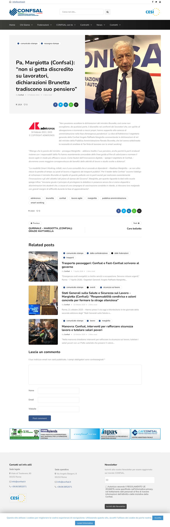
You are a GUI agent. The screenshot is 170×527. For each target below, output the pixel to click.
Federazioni (43, 24)
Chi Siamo (25, 24)
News (99, 24)
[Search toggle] (108, 12)
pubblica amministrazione (114, 198)
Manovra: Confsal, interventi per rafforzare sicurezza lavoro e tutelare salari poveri (97, 337)
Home (12, 24)
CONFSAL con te (64, 24)
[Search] (81, 12)
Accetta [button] (157, 518)
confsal (62, 198)
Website (32, 409)
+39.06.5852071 (19, 486)
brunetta (50, 198)
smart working (37, 202)
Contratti (84, 24)
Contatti (114, 24)
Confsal (21, 95)
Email (31, 399)
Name (31, 390)
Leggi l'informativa (85, 523)
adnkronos (36, 198)
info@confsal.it (18, 2)
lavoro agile (76, 198)
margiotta (92, 198)
